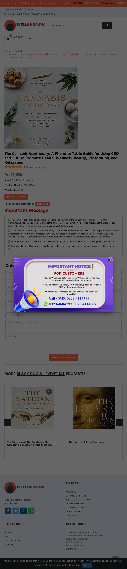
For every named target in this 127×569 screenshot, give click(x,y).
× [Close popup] (109, 260)
